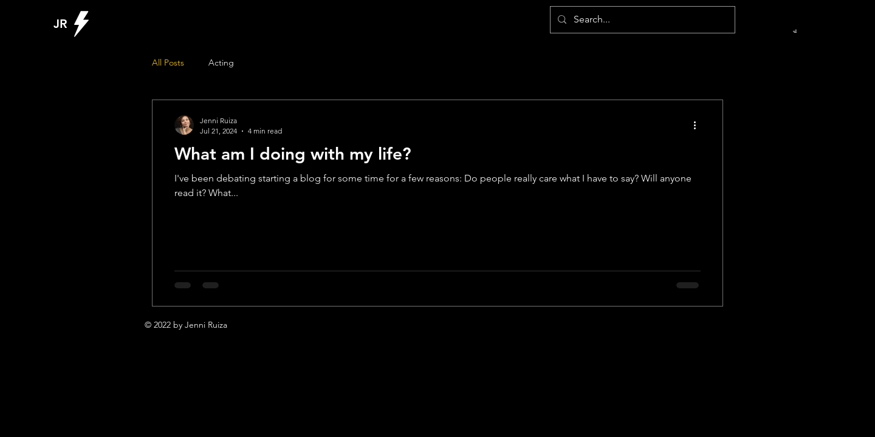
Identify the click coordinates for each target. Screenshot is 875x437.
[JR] (62, 23)
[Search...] (641, 20)
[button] (795, 31)
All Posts (168, 62)
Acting (221, 62)
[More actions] (698, 125)
